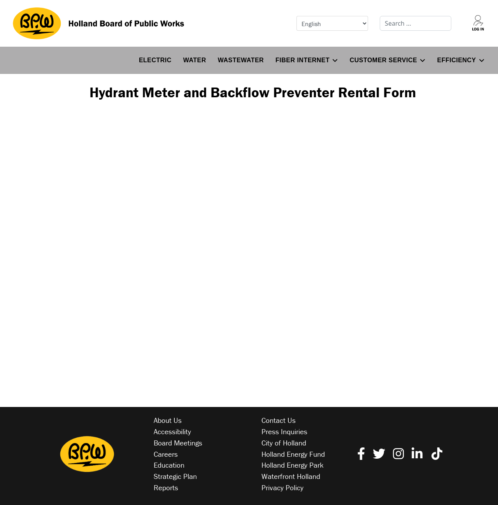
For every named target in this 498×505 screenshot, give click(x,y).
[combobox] (415, 23)
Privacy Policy (282, 487)
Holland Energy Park (292, 465)
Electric (155, 60)
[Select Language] (332, 23)
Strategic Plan (175, 476)
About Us (168, 420)
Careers (166, 454)
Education (169, 465)
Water (194, 60)
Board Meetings (178, 442)
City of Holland (283, 442)
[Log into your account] (478, 23)
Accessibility (172, 431)
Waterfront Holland (290, 476)
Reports (166, 487)
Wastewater (241, 60)
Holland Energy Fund (293, 454)
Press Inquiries (284, 431)
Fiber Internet (302, 60)
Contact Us (278, 420)
